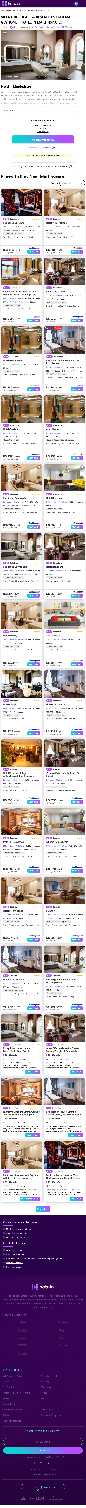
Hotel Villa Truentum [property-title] (56, 223)
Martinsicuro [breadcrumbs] (9, 227)
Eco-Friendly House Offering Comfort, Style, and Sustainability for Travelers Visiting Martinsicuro (63, 1113)
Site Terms (44, 1472)
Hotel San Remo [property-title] (54, 498)
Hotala (38, 1477)
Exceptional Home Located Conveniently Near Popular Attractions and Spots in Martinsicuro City (17, 1050)
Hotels (6, 1401)
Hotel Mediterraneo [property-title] (13, 360)
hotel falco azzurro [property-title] (55, 291)
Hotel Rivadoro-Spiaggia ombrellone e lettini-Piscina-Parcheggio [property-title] (18, 775)
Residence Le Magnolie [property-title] (15, 567)
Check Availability (43, 139)
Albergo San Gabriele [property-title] (57, 842)
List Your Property (51, 1418)
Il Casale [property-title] (50, 910)
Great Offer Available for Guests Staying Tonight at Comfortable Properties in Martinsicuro (62, 1050)
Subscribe (43, 1453)
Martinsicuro (43, 10)
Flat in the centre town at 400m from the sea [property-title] (62, 362)
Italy (24, 10)
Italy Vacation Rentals (16, 1240)
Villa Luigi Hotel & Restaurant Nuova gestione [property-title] (61, 981)
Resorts (45, 1401)
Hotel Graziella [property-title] (10, 429)
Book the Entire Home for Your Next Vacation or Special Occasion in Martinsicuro (64, 1177)
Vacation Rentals (50, 1378)
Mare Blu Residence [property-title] (13, 842)
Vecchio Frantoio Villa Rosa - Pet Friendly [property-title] (63, 774)
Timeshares (47, 1390)
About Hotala (10, 1406)
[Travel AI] (32, 1501)
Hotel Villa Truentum (15, 1257)
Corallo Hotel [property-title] (53, 635)
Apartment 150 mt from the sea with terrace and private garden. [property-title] (19, 293)
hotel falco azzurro (14, 1265)
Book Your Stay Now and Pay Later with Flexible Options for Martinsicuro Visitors (21, 1177)
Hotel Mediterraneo (15, 1269)
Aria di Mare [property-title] (52, 429)
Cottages (46, 1384)
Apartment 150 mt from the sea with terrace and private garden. (34, 1261)
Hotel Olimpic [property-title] (10, 704)
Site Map (53, 1472)
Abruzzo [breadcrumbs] (50, 227)
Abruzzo (31, 10)
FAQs (6, 1418)
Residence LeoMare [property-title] (13, 223)
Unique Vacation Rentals (16, 1395)
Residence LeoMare (15, 1253)
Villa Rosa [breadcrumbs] (20, 227)
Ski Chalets (9, 1390)
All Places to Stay (12, 1378)
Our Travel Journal (13, 1412)
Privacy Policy (49, 1460)
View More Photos (11, 76)
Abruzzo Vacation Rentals (17, 1236)
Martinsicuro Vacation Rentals (19, 1232)
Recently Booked (12, 1423)
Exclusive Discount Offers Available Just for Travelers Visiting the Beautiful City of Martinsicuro (21, 1113)
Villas (44, 1395)
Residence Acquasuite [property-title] (14, 498)
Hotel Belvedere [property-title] (54, 567)
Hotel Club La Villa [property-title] (55, 704)
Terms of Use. (62, 1460)
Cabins (7, 1384)
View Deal (33, 252)
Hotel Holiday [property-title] (10, 635)
